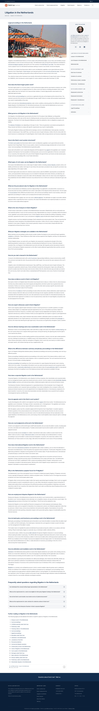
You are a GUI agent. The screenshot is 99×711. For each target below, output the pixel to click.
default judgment (38, 197)
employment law (12, 501)
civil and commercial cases (52, 71)
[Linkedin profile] (84, 47)
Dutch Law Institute (35, 708)
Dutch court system (15, 143)
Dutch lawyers (40, 696)
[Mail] (75, 47)
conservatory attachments (23, 367)
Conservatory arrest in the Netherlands (20, 646)
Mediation (10, 567)
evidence (19, 290)
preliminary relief (53, 367)
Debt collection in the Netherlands (19, 655)
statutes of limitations (15, 125)
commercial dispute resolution (15, 64)
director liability (12, 382)
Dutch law (7, 15)
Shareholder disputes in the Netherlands (21, 662)
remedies (24, 432)
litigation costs (39, 216)
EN (91, 1)
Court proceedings (15, 622)
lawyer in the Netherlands (24, 666)
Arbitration (10, 551)
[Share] (64, 667)
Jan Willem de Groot (14, 666)
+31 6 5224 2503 (59, 691)
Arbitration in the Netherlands (18, 637)
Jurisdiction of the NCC (17, 639)
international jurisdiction (26, 103)
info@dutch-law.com (60, 688)
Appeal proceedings (16, 633)
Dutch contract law (41, 688)
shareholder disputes (61, 380)
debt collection (33, 533)
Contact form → (59, 693)
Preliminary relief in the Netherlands (20, 659)
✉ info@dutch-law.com (10, 1)
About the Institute (41, 698)
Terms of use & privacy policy (14, 696)
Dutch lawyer (27, 71)
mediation (10, 236)
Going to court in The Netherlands (19, 620)
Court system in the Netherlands (19, 651)
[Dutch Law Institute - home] (12, 5)
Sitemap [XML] (71, 708)
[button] (37, 587)
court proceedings (19, 96)
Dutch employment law (42, 691)
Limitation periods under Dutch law (19, 624)
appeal (48, 150)
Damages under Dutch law (17, 653)
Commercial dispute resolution (18, 644)
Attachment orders (29, 434)
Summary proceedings (13, 363)
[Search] (92, 5)
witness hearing (60, 329)
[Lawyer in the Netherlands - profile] (80, 47)
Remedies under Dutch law (18, 635)
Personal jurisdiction (16, 642)
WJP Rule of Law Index (47, 64)
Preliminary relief (15, 626)
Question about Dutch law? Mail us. (49, 677)
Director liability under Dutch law (19, 657)
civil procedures (13, 192)
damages (60, 318)
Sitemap (38, 701)
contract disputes (51, 165)
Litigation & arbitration (41, 693)
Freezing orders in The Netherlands (20, 628)
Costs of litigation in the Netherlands (20, 648)
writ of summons (32, 258)
